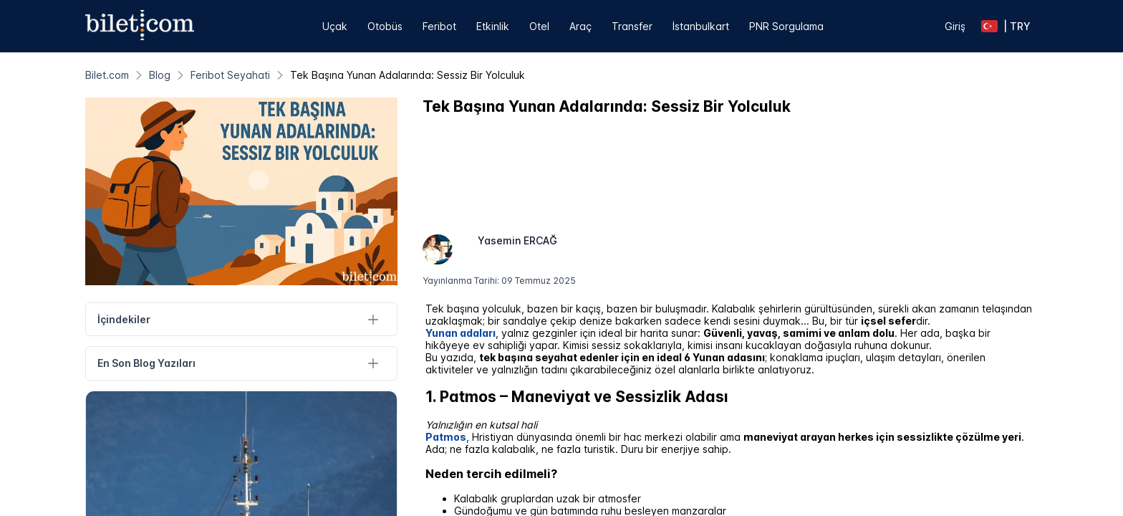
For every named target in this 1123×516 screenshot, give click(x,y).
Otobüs (385, 26)
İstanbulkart (701, 26)
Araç (580, 26)
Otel (539, 26)
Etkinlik (492, 26)
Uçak (334, 26)
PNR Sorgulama (786, 26)
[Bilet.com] (107, 74)
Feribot (439, 26)
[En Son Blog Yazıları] (373, 363)
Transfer (632, 26)
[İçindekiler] (373, 319)
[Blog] (159, 74)
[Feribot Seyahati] (230, 74)
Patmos (445, 437)
